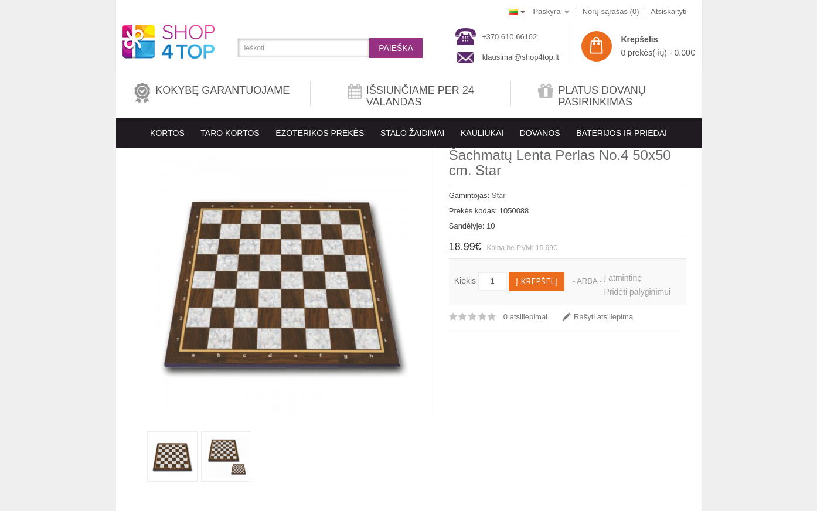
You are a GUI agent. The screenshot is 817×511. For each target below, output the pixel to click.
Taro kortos (229, 133)
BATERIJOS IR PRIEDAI (621, 133)
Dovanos (540, 133)
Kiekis (465, 280)
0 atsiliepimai (525, 316)
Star (499, 195)
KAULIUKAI (482, 133)
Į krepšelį (536, 281)
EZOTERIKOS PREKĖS (319, 133)
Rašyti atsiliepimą (603, 316)
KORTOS (167, 133)
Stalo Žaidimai (412, 133)
